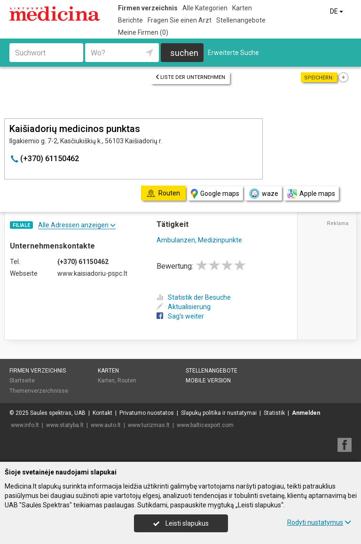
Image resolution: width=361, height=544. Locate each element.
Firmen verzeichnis (148, 8)
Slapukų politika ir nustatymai (219, 413)
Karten (242, 8)
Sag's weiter (180, 316)
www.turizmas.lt (149, 425)
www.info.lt (25, 425)
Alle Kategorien (205, 8)
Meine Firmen (143, 32)
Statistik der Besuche (194, 297)
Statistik (274, 413)
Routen (127, 380)
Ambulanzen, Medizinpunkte (199, 240)
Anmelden (306, 413)
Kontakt (102, 413)
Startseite (22, 380)
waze (263, 193)
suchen (184, 53)
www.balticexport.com (205, 425)
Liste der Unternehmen (190, 77)
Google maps (215, 194)
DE (337, 11)
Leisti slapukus (181, 523)
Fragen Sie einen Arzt (180, 20)
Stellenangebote (241, 20)
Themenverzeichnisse (38, 391)
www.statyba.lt (65, 425)
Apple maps (311, 194)
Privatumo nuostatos (146, 413)
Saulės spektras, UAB (58, 413)
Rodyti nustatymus (319, 522)
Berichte (130, 20)
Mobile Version (208, 380)
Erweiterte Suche (233, 52)
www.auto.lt (106, 425)
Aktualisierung (184, 307)
